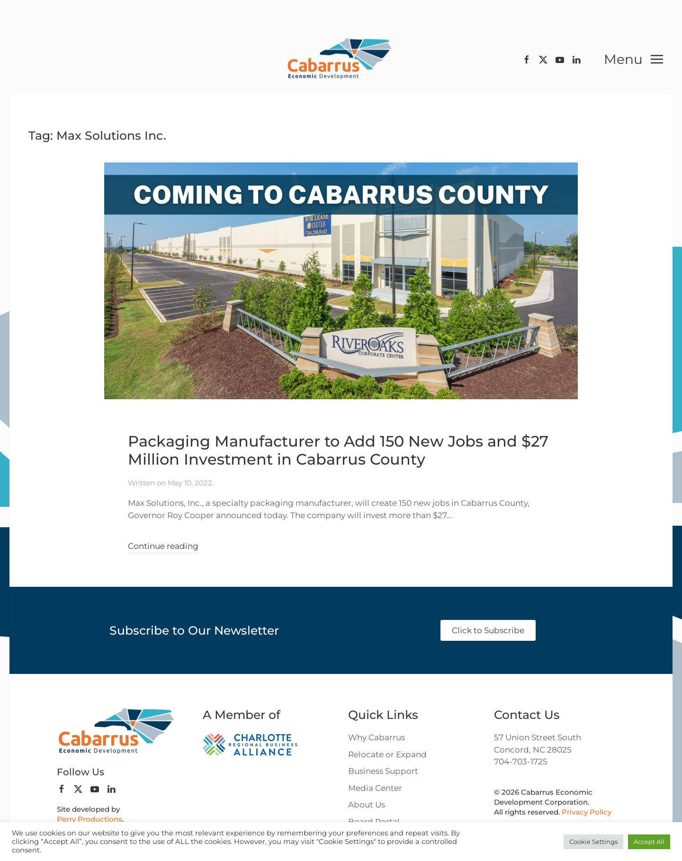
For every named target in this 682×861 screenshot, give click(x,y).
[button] (633, 59)
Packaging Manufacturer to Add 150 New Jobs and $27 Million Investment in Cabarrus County (338, 450)
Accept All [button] (649, 841)
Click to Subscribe (488, 630)
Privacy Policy (586, 811)
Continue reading (163, 546)
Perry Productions (89, 819)
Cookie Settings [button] (593, 841)
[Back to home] (341, 59)
